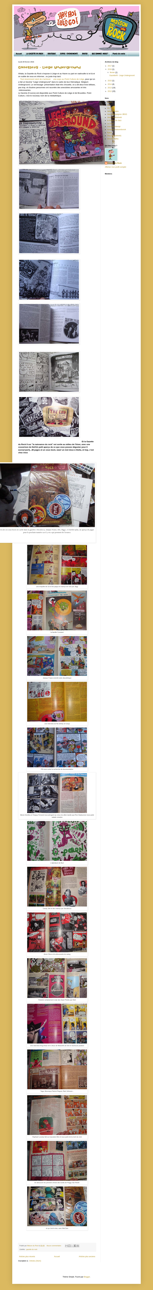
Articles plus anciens (87, 1256)
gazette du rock (31, 1249)
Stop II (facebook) (114, 136)
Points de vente (119, 53)
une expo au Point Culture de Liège (68, 79)
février (112, 72)
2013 (110, 88)
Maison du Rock (115, 163)
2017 (110, 66)
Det (108, 105)
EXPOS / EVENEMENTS (69, 53)
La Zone (110, 124)
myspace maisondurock (116, 129)
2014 (110, 84)
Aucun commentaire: (54, 1246)
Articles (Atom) (35, 1261)
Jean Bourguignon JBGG (117, 114)
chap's (109, 102)
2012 (110, 91)
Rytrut (109, 133)
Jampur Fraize (113, 111)
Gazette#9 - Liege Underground (49, 67)
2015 (110, 81)
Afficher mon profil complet (115, 167)
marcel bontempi (113, 126)
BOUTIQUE (52, 53)
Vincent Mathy (112, 139)
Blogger (87, 1277)
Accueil (19, 53)
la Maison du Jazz (114, 120)
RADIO (84, 53)
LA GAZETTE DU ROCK (34, 53)
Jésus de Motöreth (114, 117)
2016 (110, 69)
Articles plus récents (27, 1256)
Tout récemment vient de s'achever (35, 79)
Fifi (108, 108)
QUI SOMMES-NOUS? (100, 53)
